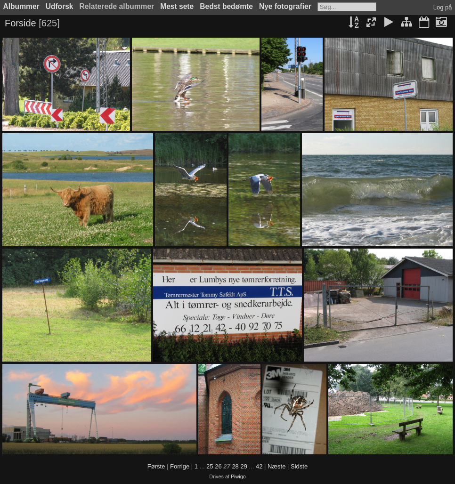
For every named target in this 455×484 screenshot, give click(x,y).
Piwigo (238, 476)
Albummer (21, 6)
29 (243, 466)
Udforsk (59, 6)
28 (235, 466)
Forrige (179, 466)
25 (209, 466)
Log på (442, 7)
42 (259, 466)
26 (218, 466)
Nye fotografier (285, 6)
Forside (20, 23)
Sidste (299, 466)
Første (156, 466)
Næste (276, 466)
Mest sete (177, 6)
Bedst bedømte (226, 6)
